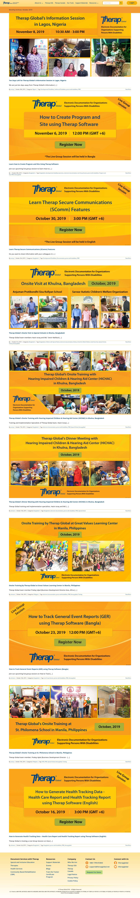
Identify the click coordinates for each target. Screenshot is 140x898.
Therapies (14, 865)
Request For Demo (94, 872)
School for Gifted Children (83, 342)
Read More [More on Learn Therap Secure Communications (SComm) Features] (128, 258)
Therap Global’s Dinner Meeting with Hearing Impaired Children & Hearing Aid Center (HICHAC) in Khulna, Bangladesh (56, 502)
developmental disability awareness (55, 173)
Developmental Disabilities (47, 89)
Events (48, 865)
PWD (79, 89)
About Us (39, 3)
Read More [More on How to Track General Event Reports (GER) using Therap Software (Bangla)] (128, 678)
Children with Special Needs (53, 342)
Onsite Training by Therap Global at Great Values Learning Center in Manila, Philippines (44, 585)
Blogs (48, 869)
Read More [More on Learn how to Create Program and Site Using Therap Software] (128, 173)
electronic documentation (70, 173)
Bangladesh (32, 173)
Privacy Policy (73, 878)
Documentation (61, 258)
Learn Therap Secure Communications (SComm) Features (32, 249)
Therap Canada (60, 3)
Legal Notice (72, 874)
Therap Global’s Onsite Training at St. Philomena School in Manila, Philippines (40, 753)
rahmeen (13, 511)
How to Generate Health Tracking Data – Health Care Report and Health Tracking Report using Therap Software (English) (57, 836)
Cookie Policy (73, 881)
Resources (94, 3)
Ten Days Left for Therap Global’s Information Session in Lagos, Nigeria (37, 80)
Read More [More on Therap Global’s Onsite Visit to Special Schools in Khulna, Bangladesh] (128, 342)
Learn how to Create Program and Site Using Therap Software (34, 164)
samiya (12, 89)
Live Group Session (82, 173)
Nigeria (34, 89)
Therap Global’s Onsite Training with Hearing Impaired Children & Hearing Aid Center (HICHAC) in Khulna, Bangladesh (56, 418)
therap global (17, 174)
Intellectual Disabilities (60, 89)
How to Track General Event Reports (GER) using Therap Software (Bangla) (38, 669)
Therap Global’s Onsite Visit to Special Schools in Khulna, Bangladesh (37, 333)
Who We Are (72, 862)
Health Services (16, 869)
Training (80, 594)
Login (132, 3)
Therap (11, 343)
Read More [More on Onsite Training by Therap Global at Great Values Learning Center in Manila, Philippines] (128, 594)
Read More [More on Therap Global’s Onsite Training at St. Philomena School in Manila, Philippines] (128, 761)
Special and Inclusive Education (22, 862)
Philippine (36, 594)
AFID (43, 761)
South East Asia (94, 342)
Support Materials (81, 3)
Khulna (75, 342)
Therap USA (49, 3)
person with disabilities (72, 89)
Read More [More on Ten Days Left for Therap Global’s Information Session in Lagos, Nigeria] (128, 89)
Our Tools (70, 3)
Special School (102, 342)
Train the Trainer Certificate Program (52, 874)
